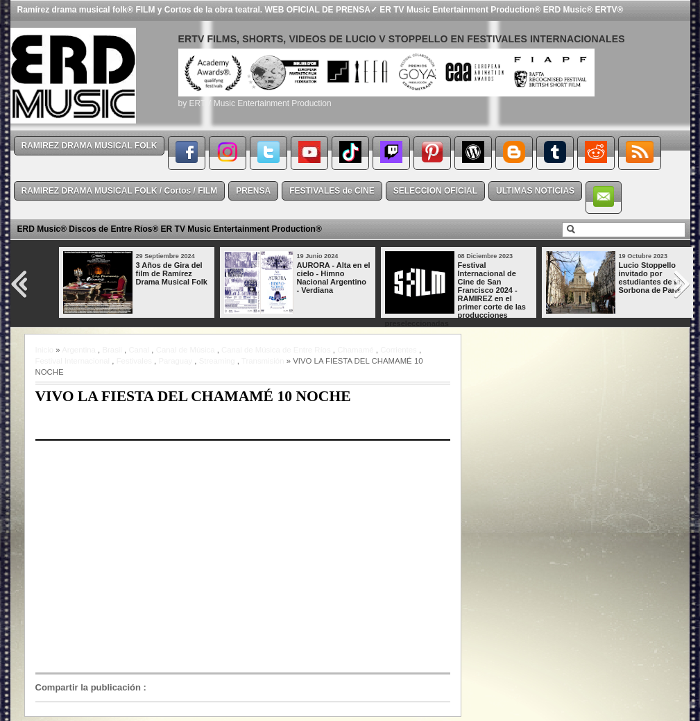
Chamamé (355, 350)
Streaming (217, 361)
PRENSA (253, 191)
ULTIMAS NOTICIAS (535, 191)
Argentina (79, 350)
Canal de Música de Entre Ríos (276, 350)
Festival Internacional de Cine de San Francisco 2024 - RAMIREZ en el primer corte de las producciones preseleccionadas (455, 294)
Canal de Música (185, 350)
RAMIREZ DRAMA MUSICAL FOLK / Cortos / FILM (120, 191)
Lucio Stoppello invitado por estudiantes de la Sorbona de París (650, 277)
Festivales (134, 361)
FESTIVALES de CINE (331, 191)
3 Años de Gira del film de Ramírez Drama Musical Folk (171, 273)
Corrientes (398, 350)
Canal (138, 350)
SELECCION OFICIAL (435, 191)
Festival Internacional (72, 361)
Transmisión (262, 361)
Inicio (44, 350)
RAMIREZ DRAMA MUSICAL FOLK (89, 146)
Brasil (111, 350)
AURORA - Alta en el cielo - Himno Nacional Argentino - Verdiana (333, 277)
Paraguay (175, 361)
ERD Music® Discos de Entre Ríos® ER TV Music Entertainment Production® (169, 229)
